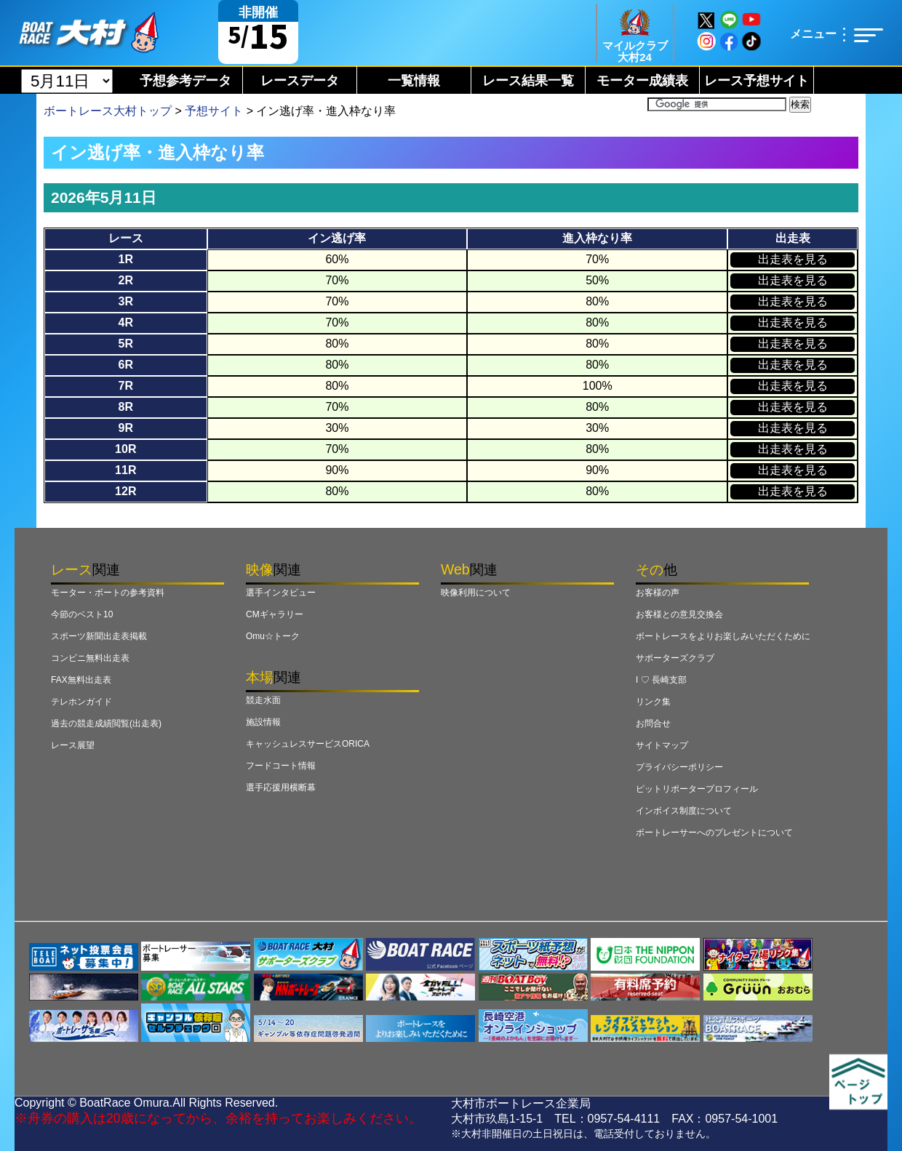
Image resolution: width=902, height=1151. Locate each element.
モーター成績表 (642, 80)
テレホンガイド (81, 702)
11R (125, 470)
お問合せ (653, 723)
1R (126, 259)
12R (125, 491)
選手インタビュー (281, 592)
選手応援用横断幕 (281, 787)
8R (126, 407)
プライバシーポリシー (679, 767)
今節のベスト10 (82, 614)
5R (126, 343)
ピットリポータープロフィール (697, 789)
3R (126, 301)
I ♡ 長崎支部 (661, 680)
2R (126, 280)
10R (125, 449)
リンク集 (653, 702)
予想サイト (214, 111)
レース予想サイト (756, 80)
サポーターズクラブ (675, 658)
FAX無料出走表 (81, 680)
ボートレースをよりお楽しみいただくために (723, 636)
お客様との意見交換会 (679, 614)
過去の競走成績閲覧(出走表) (106, 723)
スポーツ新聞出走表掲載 (99, 636)
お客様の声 (657, 592)
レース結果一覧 (528, 80)
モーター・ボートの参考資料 (107, 592)
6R (126, 364)
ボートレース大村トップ (108, 111)
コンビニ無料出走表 (90, 658)
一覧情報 (414, 80)
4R (126, 322)
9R (126, 428)
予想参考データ (185, 80)
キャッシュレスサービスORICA (308, 744)
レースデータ (299, 80)
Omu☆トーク (273, 636)
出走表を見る (793, 259)
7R (126, 386)
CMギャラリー (274, 614)
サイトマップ (662, 745)
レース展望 (73, 745)
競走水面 (263, 700)
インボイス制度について (684, 811)
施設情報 (263, 722)
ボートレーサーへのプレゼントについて (714, 832)
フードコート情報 (281, 766)
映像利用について (476, 592)
